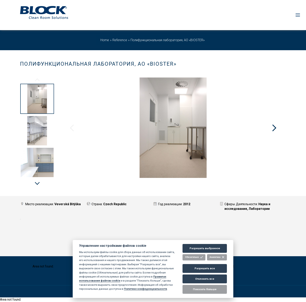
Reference (119, 40)
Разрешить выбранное (205, 248)
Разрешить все (205, 268)
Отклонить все (204, 278)
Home (104, 40)
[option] (37, 99)
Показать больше (204, 289)
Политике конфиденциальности (145, 288)
